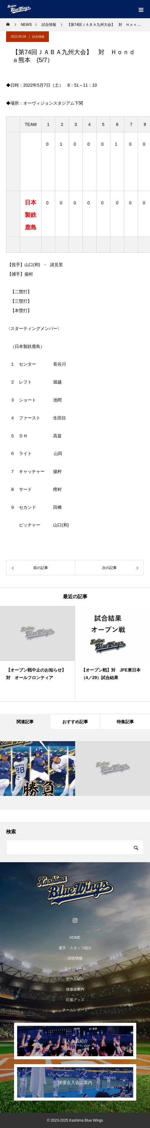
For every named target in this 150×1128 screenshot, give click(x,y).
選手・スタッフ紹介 (75, 948)
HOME (75, 937)
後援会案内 (75, 989)
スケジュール (75, 969)
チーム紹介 (75, 979)
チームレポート (75, 1010)
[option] (37, 653)
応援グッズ (75, 1000)
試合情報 (38, 36)
